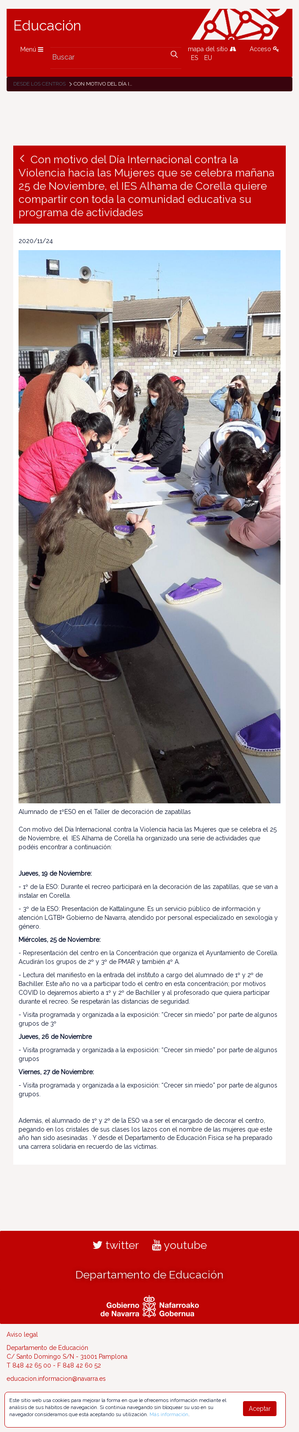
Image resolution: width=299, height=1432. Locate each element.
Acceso (264, 48)
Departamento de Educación (149, 1274)
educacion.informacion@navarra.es (56, 1378)
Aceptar (260, 1408)
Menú (31, 49)
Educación (47, 26)
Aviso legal (22, 1334)
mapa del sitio (212, 48)
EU (208, 57)
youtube (179, 1245)
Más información (169, 1414)
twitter (116, 1245)
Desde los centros (39, 84)
